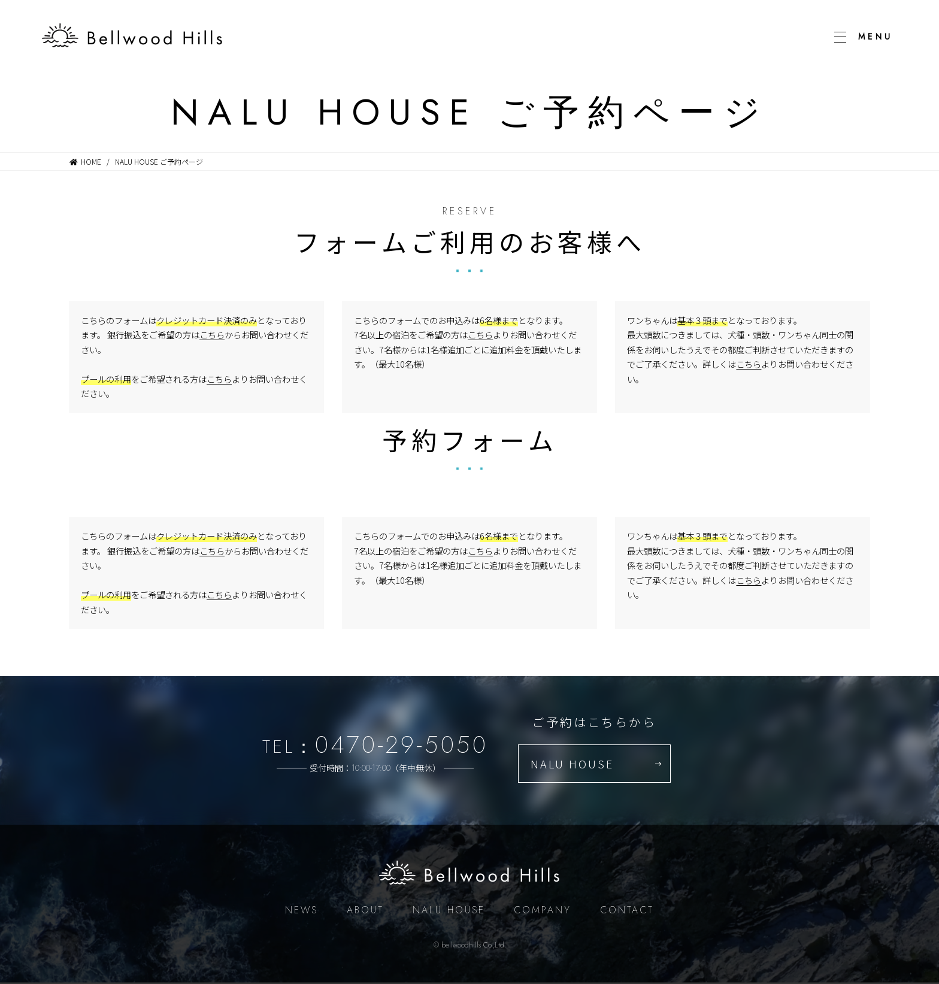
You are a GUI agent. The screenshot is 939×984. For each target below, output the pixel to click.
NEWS (301, 910)
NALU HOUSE (572, 763)
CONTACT (627, 910)
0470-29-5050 (401, 744)
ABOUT (365, 910)
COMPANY (542, 910)
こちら (212, 334)
